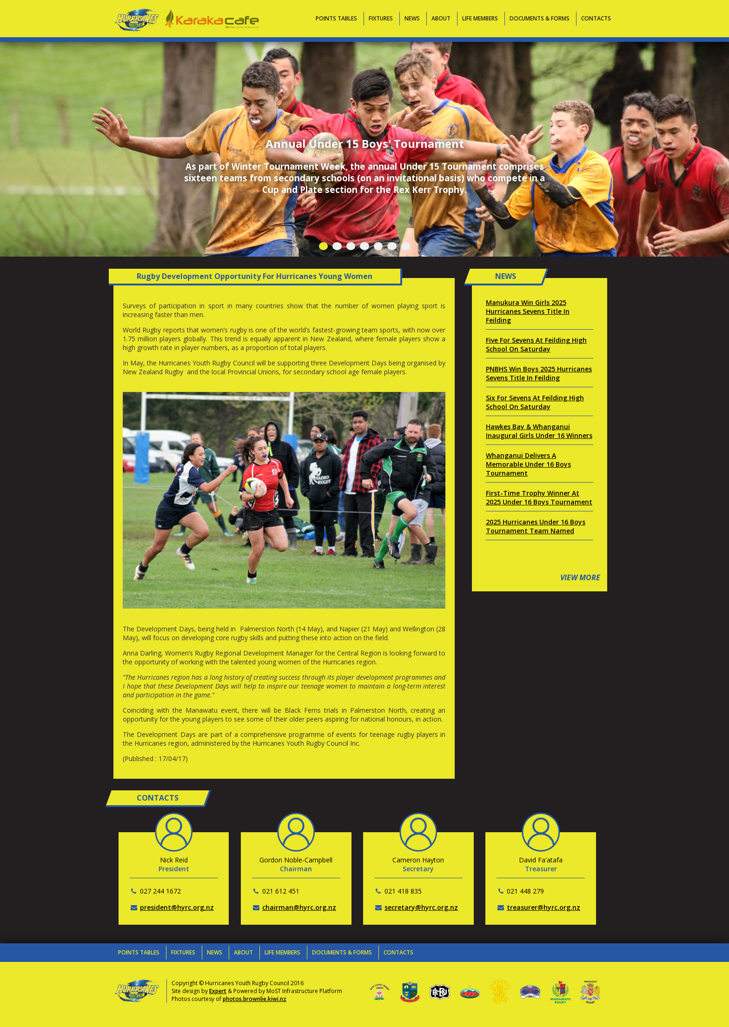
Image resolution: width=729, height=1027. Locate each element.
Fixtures (381, 18)
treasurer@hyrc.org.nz (543, 907)
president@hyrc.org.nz (177, 907)
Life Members (480, 18)
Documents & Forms (540, 18)
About (441, 18)
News (412, 18)
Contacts (596, 18)
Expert (217, 991)
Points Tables (336, 18)
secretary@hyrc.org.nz (421, 907)
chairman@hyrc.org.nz (299, 907)
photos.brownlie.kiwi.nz (254, 999)
